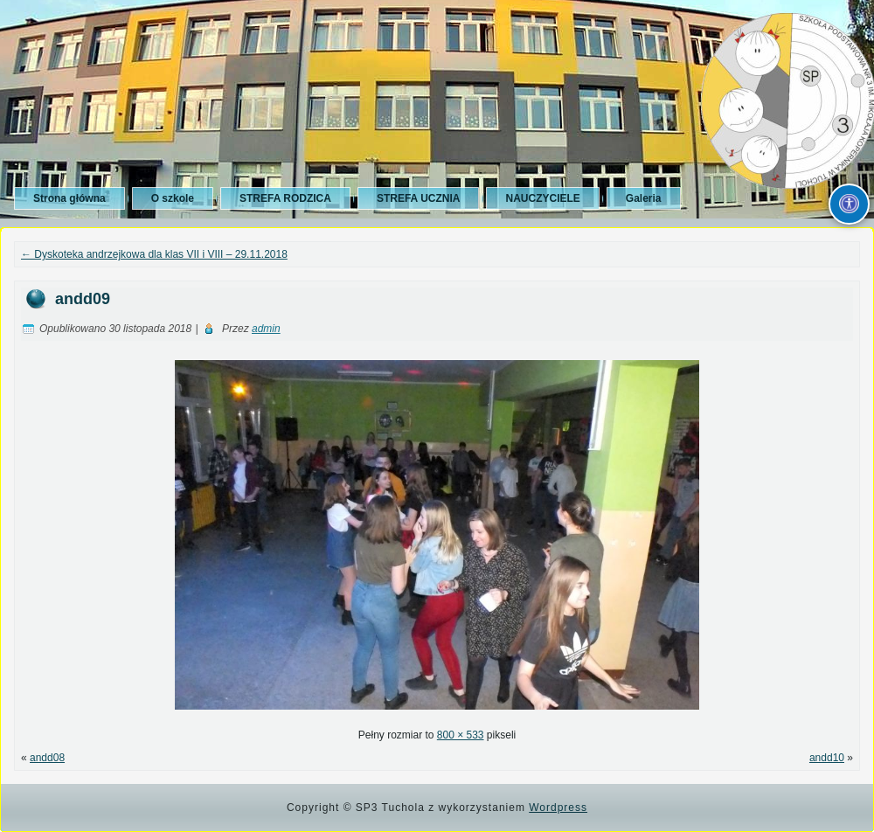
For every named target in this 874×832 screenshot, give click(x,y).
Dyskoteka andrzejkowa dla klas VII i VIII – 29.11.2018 (154, 254)
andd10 (826, 758)
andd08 (47, 758)
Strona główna (69, 198)
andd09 (82, 299)
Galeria (644, 198)
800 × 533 (460, 735)
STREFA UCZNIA (419, 198)
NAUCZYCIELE (542, 198)
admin (266, 328)
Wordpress (558, 807)
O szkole (172, 198)
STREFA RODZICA (285, 198)
